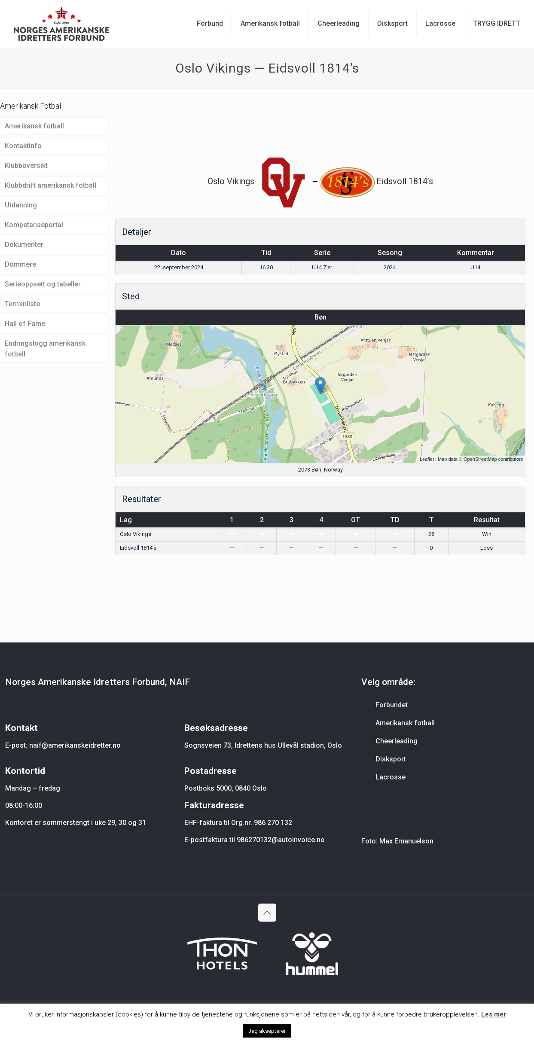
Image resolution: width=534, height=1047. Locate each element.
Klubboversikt (26, 165)
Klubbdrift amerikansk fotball (50, 185)
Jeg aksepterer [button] (267, 1031)
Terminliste (22, 304)
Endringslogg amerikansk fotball (45, 348)
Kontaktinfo (23, 146)
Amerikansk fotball (34, 126)
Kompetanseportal (34, 225)
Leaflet (427, 459)
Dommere (20, 264)
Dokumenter (24, 244)
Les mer (493, 1014)
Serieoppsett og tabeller (43, 284)
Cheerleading (396, 741)
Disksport (390, 759)
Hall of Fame (25, 324)
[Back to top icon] (267, 913)
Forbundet (391, 705)
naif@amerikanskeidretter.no (75, 745)
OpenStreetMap (480, 459)
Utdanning (21, 205)
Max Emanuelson (406, 841)
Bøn (320, 317)
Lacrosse (390, 777)
